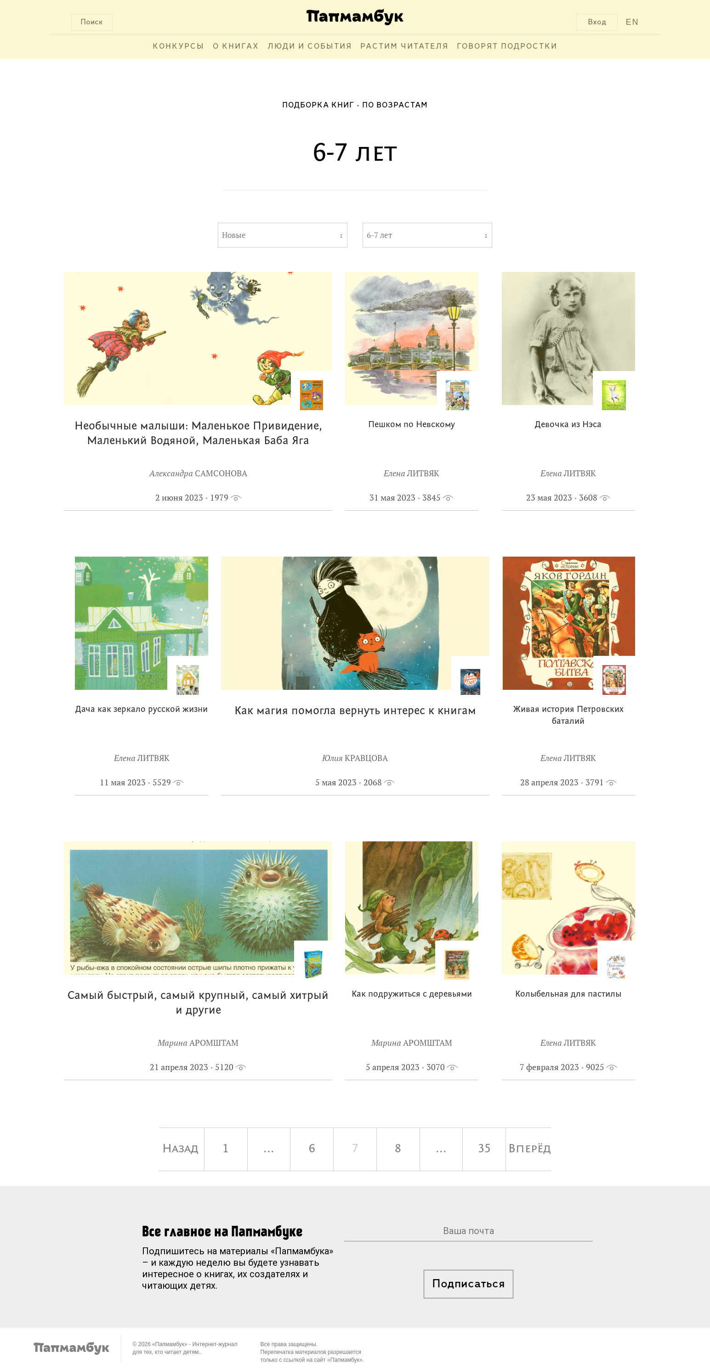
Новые (234, 235)
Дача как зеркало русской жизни (141, 709)
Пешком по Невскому (411, 425)
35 (484, 1149)
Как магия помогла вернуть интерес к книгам (355, 711)
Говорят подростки (507, 46)
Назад (180, 1149)
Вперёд (529, 1149)
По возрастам (395, 105)
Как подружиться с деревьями (412, 994)
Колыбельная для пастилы (568, 994)
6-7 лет (379, 235)
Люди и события (309, 46)
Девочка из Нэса (568, 425)
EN (632, 22)
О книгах (236, 46)
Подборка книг (318, 105)
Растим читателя (404, 46)
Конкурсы (178, 46)
